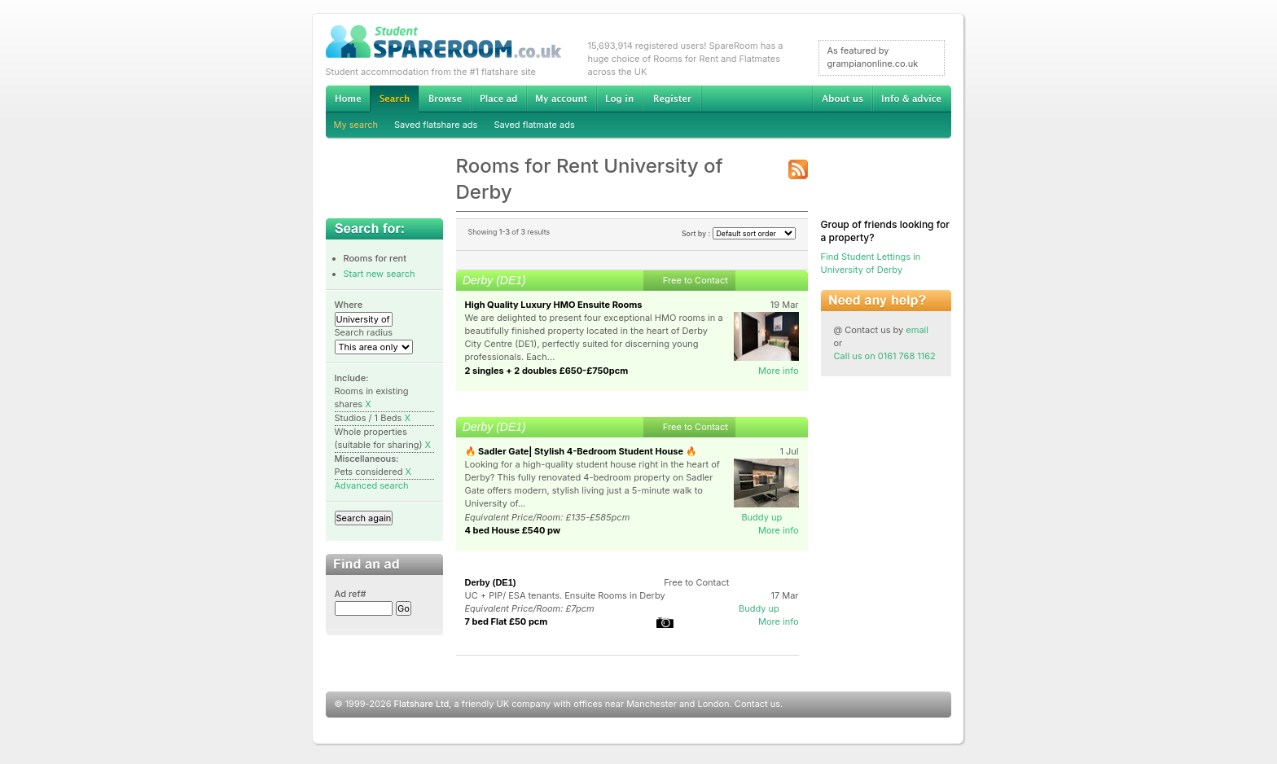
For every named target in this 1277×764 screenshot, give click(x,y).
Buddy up (761, 517)
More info (778, 370)
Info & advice (911, 99)
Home (348, 99)
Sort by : (739, 233)
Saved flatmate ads (534, 124)
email (917, 330)
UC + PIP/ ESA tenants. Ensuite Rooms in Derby (565, 595)
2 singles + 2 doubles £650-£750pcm (547, 370)
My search (356, 124)
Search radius (364, 332)
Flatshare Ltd (422, 703)
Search (394, 99)
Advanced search (372, 485)
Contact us (757, 703)
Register (672, 99)
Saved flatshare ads (435, 124)
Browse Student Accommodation (445, 99)
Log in (619, 99)
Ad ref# (350, 593)
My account (561, 99)
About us (842, 99)
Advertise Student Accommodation (498, 99)
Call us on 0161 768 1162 (885, 356)
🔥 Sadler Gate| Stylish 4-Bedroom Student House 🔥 (581, 451)
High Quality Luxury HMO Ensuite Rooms (554, 304)
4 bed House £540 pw (513, 530)
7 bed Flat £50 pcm (506, 621)
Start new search (379, 273)
